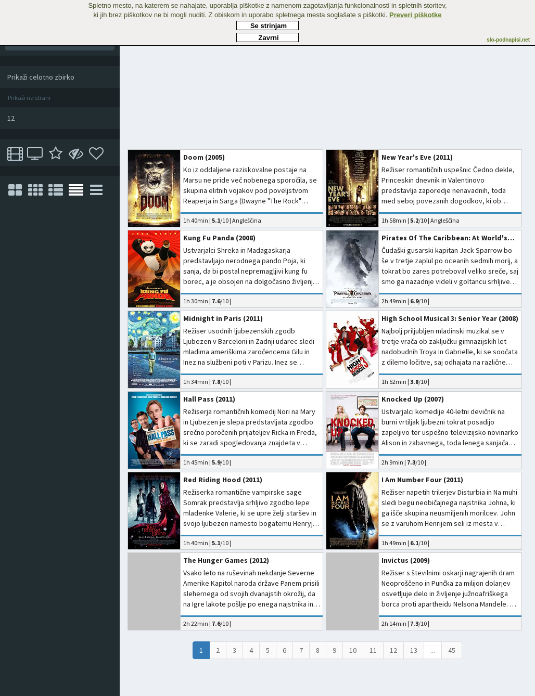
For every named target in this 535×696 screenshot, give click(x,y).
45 (451, 650)
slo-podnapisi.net (508, 40)
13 (413, 650)
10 (352, 650)
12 (393, 650)
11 (373, 650)
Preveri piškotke (415, 15)
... (432, 650)
